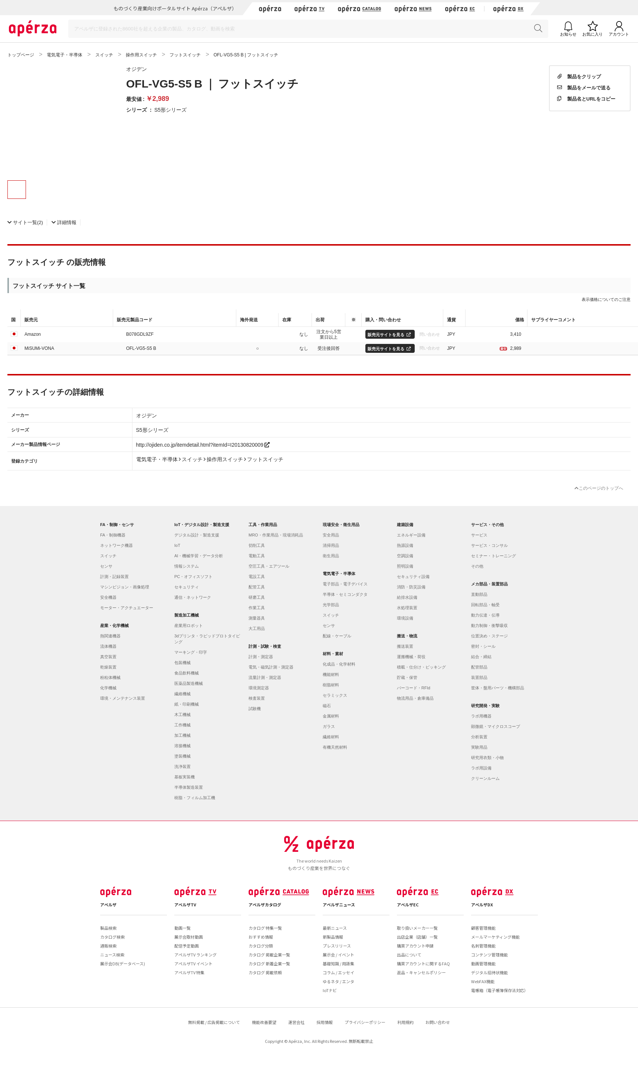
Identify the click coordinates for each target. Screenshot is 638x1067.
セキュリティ (186, 587)
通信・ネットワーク (192, 597)
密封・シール (483, 646)
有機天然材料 (335, 747)
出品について (409, 955)
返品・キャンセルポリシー (421, 972)
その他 (477, 566)
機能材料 (331, 674)
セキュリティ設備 (413, 577)
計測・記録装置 (114, 577)
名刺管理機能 (483, 946)
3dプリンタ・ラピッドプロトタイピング (207, 639)
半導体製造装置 (188, 787)
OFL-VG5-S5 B (141, 348)
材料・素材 (333, 654)
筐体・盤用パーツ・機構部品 (497, 688)
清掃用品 (331, 545)
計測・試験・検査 (265, 646)
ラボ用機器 (481, 716)
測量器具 (257, 618)
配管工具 (257, 587)
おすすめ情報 (261, 937)
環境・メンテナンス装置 (122, 698)
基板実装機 (184, 777)
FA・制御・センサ (117, 525)
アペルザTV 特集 (189, 972)
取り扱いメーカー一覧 (417, 928)
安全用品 (331, 535)
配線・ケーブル (337, 636)
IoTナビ (330, 990)
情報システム (186, 566)
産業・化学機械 (114, 625)
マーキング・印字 (190, 652)
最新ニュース (335, 928)
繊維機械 (182, 694)
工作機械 (182, 725)
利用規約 (405, 1022)
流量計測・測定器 (265, 677)
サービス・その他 (487, 525)
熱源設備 (405, 545)
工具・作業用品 (263, 525)
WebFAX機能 (482, 981)
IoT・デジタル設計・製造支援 (202, 525)
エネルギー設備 (411, 535)
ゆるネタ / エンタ (338, 981)
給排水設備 (407, 597)
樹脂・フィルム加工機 (194, 798)
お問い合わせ (437, 1022)
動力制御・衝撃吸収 (489, 625)
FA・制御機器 (112, 535)
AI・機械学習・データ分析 (198, 556)
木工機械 (182, 715)
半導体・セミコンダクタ (345, 594)
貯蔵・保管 (407, 677)
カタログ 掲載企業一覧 (269, 955)
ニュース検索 (112, 955)
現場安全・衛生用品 (341, 525)
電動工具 (257, 556)
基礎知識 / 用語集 (338, 963)
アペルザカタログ (265, 904)
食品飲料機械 (186, 673)
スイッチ (108, 556)
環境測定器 (259, 688)
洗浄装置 (182, 766)
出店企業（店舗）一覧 (417, 937)
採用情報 (324, 1022)
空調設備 (405, 556)
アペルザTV (185, 904)
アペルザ (108, 904)
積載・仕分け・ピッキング (421, 667)
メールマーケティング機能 (495, 937)
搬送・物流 (407, 636)
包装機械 (182, 663)
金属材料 (331, 716)
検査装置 (257, 698)
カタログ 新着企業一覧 (269, 963)
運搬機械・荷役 (411, 657)
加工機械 (182, 735)
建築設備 (405, 525)
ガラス (329, 726)
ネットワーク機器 (116, 545)
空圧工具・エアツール (269, 566)
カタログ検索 (112, 937)
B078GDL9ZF (140, 334)
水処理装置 (407, 608)
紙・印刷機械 (186, 704)
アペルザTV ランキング (195, 955)
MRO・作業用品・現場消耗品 (276, 535)
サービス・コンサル (489, 545)
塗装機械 (182, 756)
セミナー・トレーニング (493, 556)
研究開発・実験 (485, 706)
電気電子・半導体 (339, 574)
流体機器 (108, 646)
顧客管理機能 (483, 928)
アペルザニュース (339, 904)
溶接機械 (182, 746)
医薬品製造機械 (188, 683)
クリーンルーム (485, 778)
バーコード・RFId (413, 688)
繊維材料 (331, 737)
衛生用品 (331, 556)
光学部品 (331, 605)
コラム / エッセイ (338, 972)
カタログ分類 (261, 946)
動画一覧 (182, 928)
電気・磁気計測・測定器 (271, 667)
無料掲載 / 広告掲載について (214, 1022)
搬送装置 (405, 646)
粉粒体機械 (110, 677)
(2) (25, 222)
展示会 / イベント (338, 955)
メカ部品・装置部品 (489, 584)
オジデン (136, 68)
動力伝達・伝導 (485, 615)
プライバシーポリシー (365, 1022)
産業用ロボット (188, 625)
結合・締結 (481, 657)
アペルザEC (408, 904)
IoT (177, 545)
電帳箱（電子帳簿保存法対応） (499, 990)
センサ (106, 566)
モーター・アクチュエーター (126, 608)
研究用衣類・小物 (487, 758)
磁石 (327, 706)
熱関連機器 (110, 636)
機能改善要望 (264, 1022)
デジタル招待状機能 (489, 972)
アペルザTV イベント (193, 963)
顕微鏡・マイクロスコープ (495, 726)
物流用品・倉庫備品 (415, 698)
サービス (479, 535)
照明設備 (405, 566)
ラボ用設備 (481, 768)
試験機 (255, 709)
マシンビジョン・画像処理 (124, 587)
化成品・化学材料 (339, 664)
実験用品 (479, 747)
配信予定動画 (186, 946)
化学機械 (108, 688)
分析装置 (479, 737)
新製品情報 (333, 937)
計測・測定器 (261, 657)
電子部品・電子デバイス (345, 584)
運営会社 (296, 1022)
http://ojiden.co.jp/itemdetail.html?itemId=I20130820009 (203, 444)
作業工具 (257, 608)
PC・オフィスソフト (193, 577)
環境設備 (405, 618)
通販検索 (108, 946)
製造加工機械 (186, 615)
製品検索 (108, 928)
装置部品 (479, 677)
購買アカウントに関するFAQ (423, 963)
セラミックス (335, 695)
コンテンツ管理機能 (489, 955)
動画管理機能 (483, 963)
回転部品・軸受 (485, 605)
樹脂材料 (331, 685)
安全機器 (108, 597)
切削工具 (257, 545)
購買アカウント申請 (415, 946)
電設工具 (257, 577)
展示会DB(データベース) (122, 963)
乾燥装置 (108, 667)
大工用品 (257, 628)
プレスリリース (337, 946)
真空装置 (108, 657)
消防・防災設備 (411, 587)
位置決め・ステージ (489, 636)
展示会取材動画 (188, 937)
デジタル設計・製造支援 (196, 535)
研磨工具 (257, 597)
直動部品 (479, 594)
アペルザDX (482, 904)
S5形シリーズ (170, 109)
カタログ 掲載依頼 (265, 972)
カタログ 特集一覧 (265, 928)
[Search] (308, 29)
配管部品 (479, 667)
